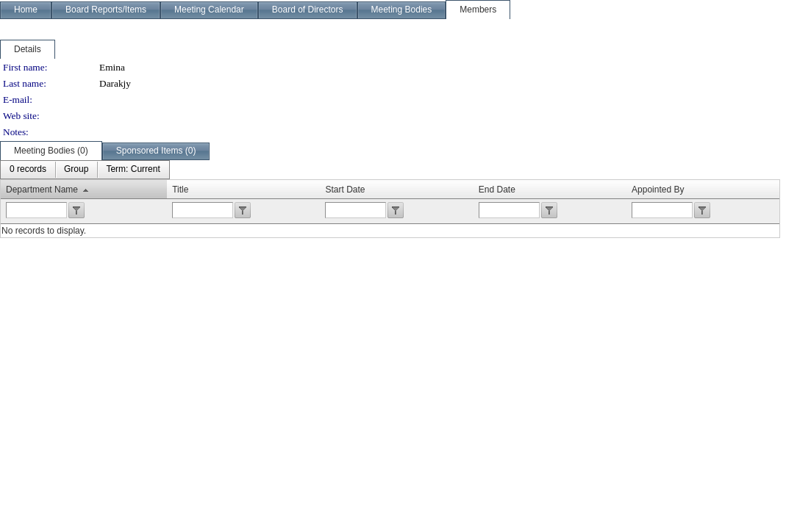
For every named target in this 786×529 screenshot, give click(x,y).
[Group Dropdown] (76, 170)
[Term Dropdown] (132, 170)
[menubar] (85, 169)
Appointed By (658, 189)
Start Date (345, 189)
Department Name (42, 189)
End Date (497, 189)
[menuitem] (28, 170)
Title (180, 189)
